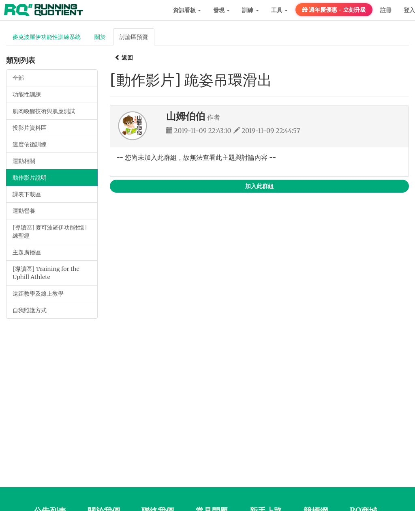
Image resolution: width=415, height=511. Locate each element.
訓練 (250, 10)
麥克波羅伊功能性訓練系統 (47, 37)
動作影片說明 (30, 177)
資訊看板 (187, 10)
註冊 (385, 10)
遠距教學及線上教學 (38, 293)
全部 (18, 78)
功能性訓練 (27, 94)
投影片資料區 (30, 127)
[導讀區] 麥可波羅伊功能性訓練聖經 (50, 231)
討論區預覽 (134, 37)
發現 (221, 10)
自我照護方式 (30, 310)
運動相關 (24, 161)
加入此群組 (259, 186)
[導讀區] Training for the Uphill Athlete (46, 273)
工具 (279, 10)
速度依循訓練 (30, 144)
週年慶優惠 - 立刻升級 (334, 9)
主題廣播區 (27, 252)
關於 (100, 37)
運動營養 (24, 211)
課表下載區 (27, 194)
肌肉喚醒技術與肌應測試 (44, 111)
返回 (124, 57)
